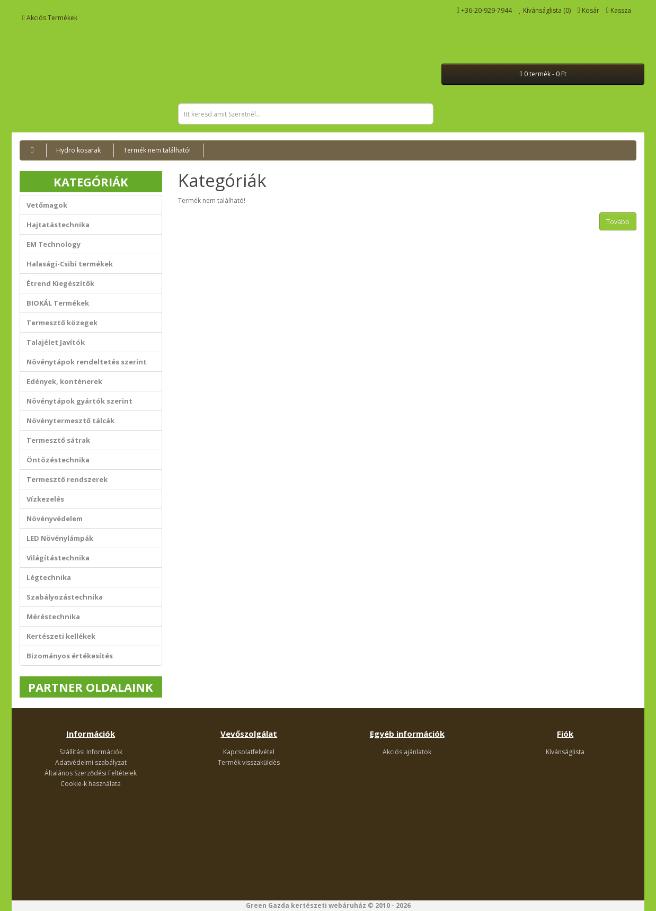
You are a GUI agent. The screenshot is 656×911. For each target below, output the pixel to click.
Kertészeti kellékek (60, 636)
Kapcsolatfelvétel (248, 751)
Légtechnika (48, 577)
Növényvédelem (54, 518)
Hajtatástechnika (58, 224)
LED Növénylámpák (59, 538)
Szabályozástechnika (64, 597)
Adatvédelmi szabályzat (91, 762)
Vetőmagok (46, 205)
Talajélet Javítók (55, 342)
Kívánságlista (565, 751)
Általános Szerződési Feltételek (91, 773)
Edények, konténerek (64, 381)
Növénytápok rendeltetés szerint (86, 362)
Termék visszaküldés (249, 762)
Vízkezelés (45, 499)
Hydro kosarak (78, 150)
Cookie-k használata (90, 783)
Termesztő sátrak (58, 440)
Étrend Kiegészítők (60, 283)
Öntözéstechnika (58, 460)
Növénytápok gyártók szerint (79, 401)
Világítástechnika (58, 557)
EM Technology (53, 244)
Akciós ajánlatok (407, 751)
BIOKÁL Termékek (57, 303)
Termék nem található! (157, 150)
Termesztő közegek (61, 322)
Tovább (618, 221)
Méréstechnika (53, 616)
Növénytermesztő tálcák (70, 420)
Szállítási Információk (90, 751)
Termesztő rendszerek (67, 479)
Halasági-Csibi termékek (69, 264)
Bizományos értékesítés (69, 655)
